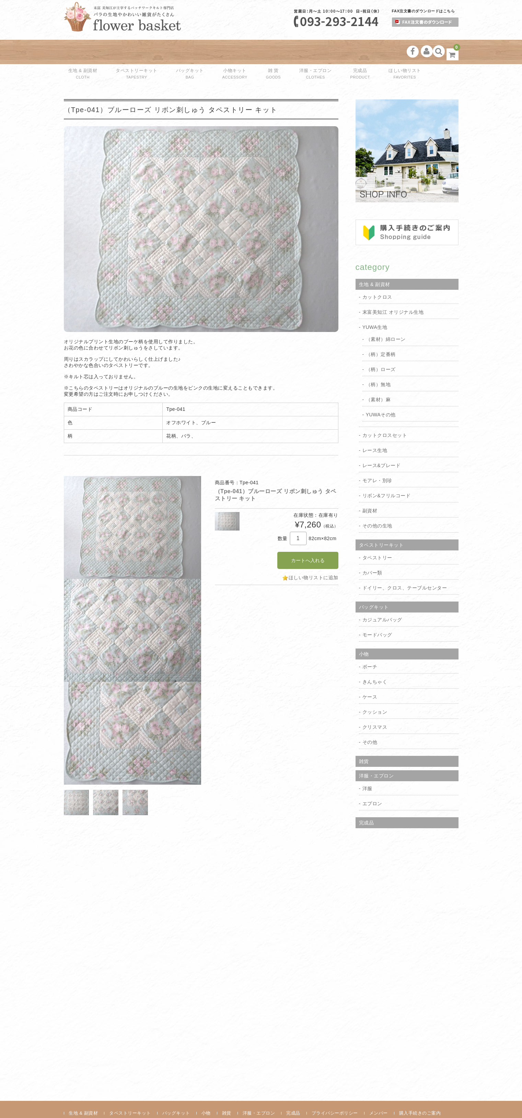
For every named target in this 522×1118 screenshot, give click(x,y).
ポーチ (370, 643)
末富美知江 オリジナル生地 (393, 289)
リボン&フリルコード (386, 472)
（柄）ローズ (381, 346)
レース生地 (374, 427)
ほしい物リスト (379, 52)
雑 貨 (262, 52)
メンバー (378, 1090)
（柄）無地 (378, 361)
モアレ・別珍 (377, 457)
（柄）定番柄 (381, 331)
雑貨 (364, 738)
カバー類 (372, 549)
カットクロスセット (384, 412)
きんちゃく (374, 659)
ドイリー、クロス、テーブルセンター (404, 565)
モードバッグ (377, 612)
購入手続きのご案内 (420, 1090)
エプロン (372, 780)
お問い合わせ (82, 1100)
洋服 (367, 765)
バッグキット (189, 52)
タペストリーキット (138, 52)
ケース (370, 674)
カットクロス (377, 274)
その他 (370, 719)
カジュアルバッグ (382, 596)
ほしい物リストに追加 (313, 554)
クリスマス (374, 704)
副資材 (370, 487)
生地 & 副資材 (86, 52)
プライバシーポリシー (335, 1090)
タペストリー (377, 534)
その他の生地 (377, 503)
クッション (374, 689)
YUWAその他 (381, 391)
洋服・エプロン (299, 52)
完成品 (339, 52)
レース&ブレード (381, 442)
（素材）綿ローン (386, 316)
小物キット (230, 52)
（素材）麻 (378, 376)
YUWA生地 (374, 304)
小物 (364, 631)
